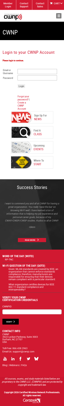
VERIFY (9, 321)
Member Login (7, 5)
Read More (30, 240)
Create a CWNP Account (22, 105)
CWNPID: (7, 306)
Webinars (14, 365)
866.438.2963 (19, 348)
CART (57, 3)
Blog (4, 365)
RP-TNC (9, 259)
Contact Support (24, 5)
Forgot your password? (23, 98)
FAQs (24, 365)
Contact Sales (40, 5)
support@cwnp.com (23, 351)
